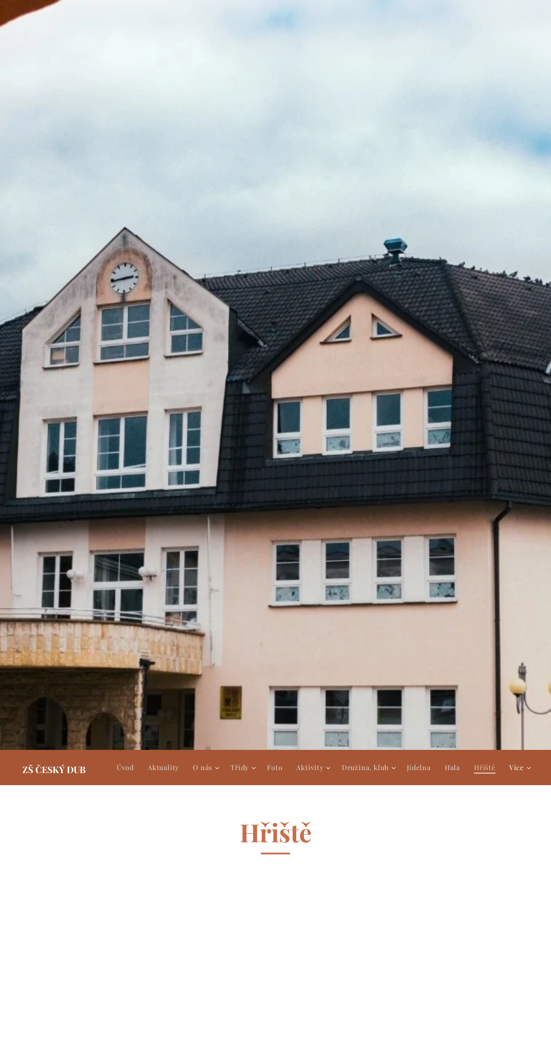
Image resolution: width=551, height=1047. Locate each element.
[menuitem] (128, 767)
